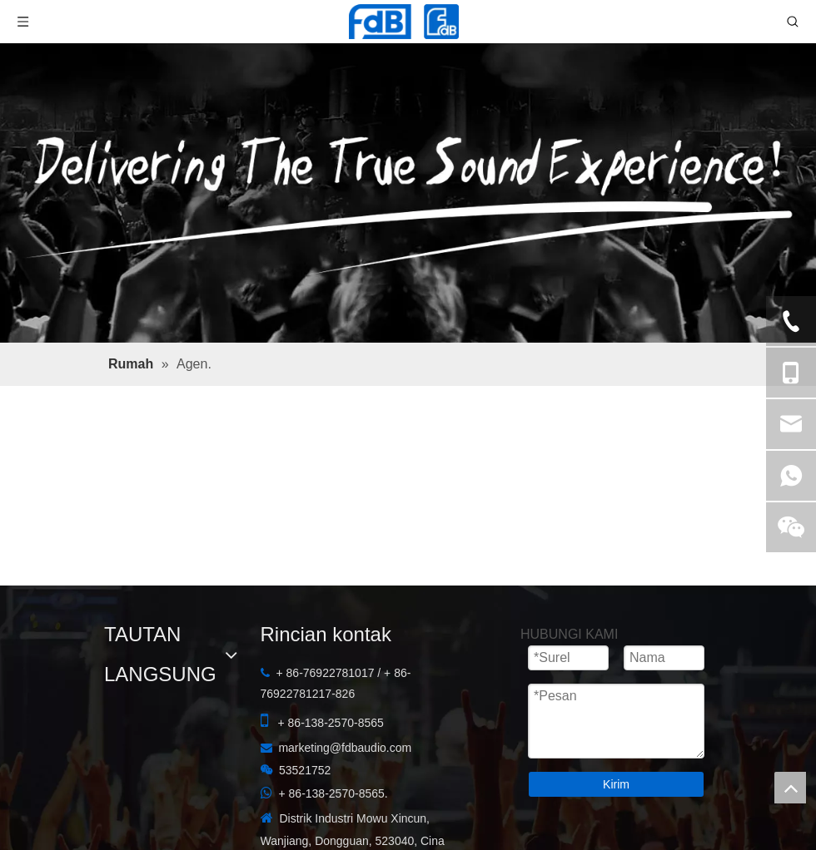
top (790, 787)
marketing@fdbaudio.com (344, 747)
